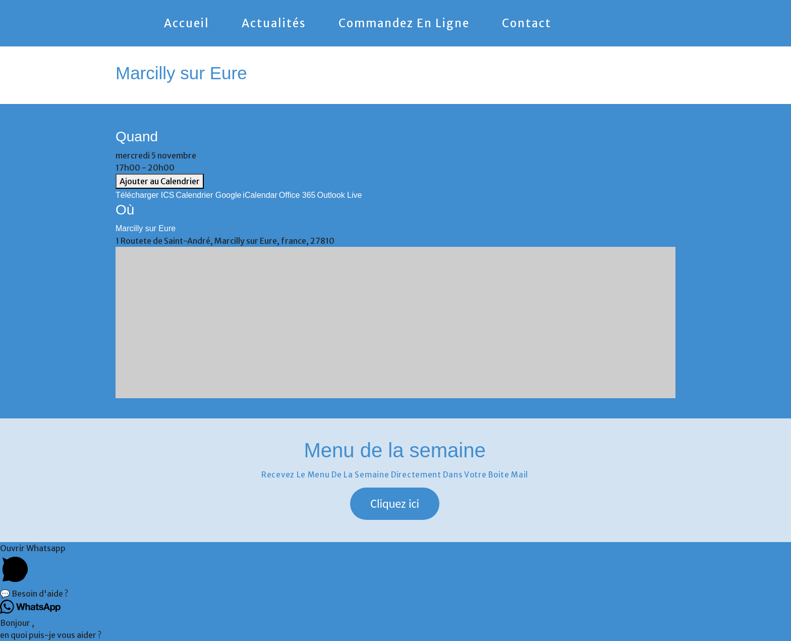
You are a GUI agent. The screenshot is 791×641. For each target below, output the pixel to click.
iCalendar (260, 195)
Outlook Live (339, 195)
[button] (394, 504)
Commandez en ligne (404, 23)
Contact (526, 23)
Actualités (274, 23)
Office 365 (297, 195)
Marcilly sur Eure (146, 228)
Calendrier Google (209, 195)
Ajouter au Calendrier (160, 181)
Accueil (186, 23)
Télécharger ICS (145, 195)
